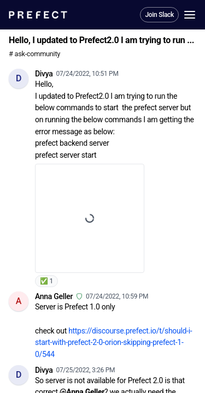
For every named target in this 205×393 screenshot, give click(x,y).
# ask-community (34, 54)
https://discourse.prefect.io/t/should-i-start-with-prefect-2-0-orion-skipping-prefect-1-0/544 (113, 342)
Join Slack (159, 15)
